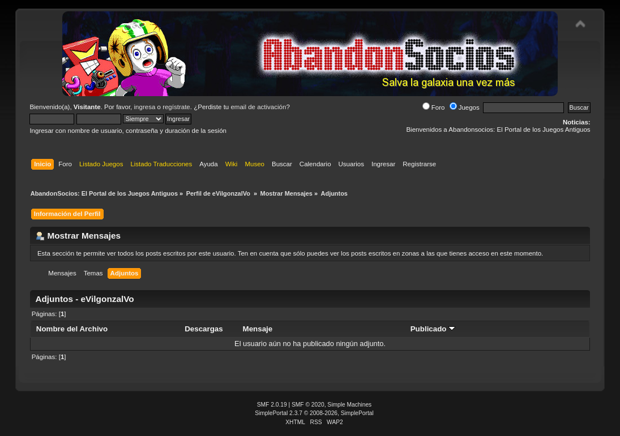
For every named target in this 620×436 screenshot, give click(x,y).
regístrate (176, 106)
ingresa (145, 106)
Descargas (204, 329)
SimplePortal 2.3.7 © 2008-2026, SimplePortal (314, 413)
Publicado (433, 329)
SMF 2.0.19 (272, 405)
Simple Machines (349, 405)
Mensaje (258, 329)
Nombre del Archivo (72, 329)
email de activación (258, 106)
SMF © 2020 (308, 405)
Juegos (465, 107)
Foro (433, 107)
